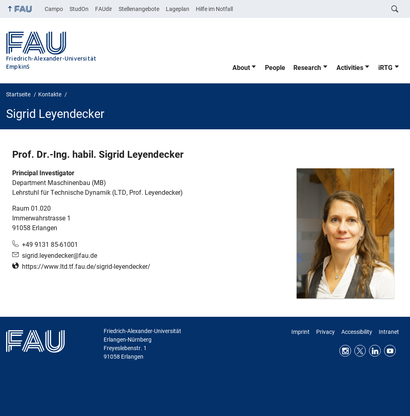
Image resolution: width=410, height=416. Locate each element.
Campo (54, 9)
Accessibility (356, 332)
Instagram (345, 351)
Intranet (389, 332)
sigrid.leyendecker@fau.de (59, 255)
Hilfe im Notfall (214, 9)
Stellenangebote (139, 9)
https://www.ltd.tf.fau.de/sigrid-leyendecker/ (86, 266)
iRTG (385, 68)
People (275, 68)
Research (307, 68)
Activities (349, 68)
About (241, 68)
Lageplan (177, 9)
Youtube (390, 351)
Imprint (300, 332)
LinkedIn (375, 351)
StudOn (79, 9)
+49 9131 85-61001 (50, 244)
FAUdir (103, 9)
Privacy (325, 332)
